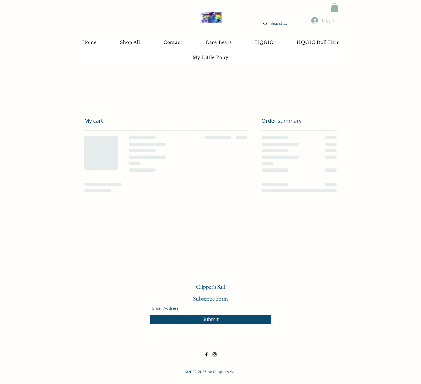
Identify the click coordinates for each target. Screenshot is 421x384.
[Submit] (210, 319)
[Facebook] (206, 354)
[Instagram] (214, 354)
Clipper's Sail (210, 287)
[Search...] (300, 23)
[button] (334, 7)
